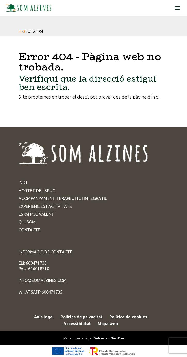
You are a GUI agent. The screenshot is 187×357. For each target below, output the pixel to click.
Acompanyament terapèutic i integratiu (63, 198)
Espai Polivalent (36, 214)
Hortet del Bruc (37, 190)
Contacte (29, 230)
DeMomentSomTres (108, 338)
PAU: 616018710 (34, 268)
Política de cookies (128, 317)
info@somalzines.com (43, 280)
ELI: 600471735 (33, 263)
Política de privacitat (81, 317)
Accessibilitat (77, 323)
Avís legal (44, 317)
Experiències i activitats (45, 206)
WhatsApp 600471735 (41, 292)
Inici (22, 31)
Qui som (27, 222)
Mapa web (108, 323)
